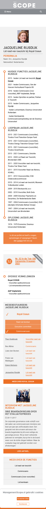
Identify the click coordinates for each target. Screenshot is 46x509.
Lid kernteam (23, 482)
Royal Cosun (35, 51)
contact (20, 241)
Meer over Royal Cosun (23, 381)
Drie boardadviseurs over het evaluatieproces (21, 413)
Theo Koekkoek (11, 339)
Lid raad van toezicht (23, 466)
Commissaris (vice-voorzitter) (23, 477)
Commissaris (23, 471)
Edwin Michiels (11, 365)
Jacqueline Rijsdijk (12, 372)
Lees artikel (23, 451)
